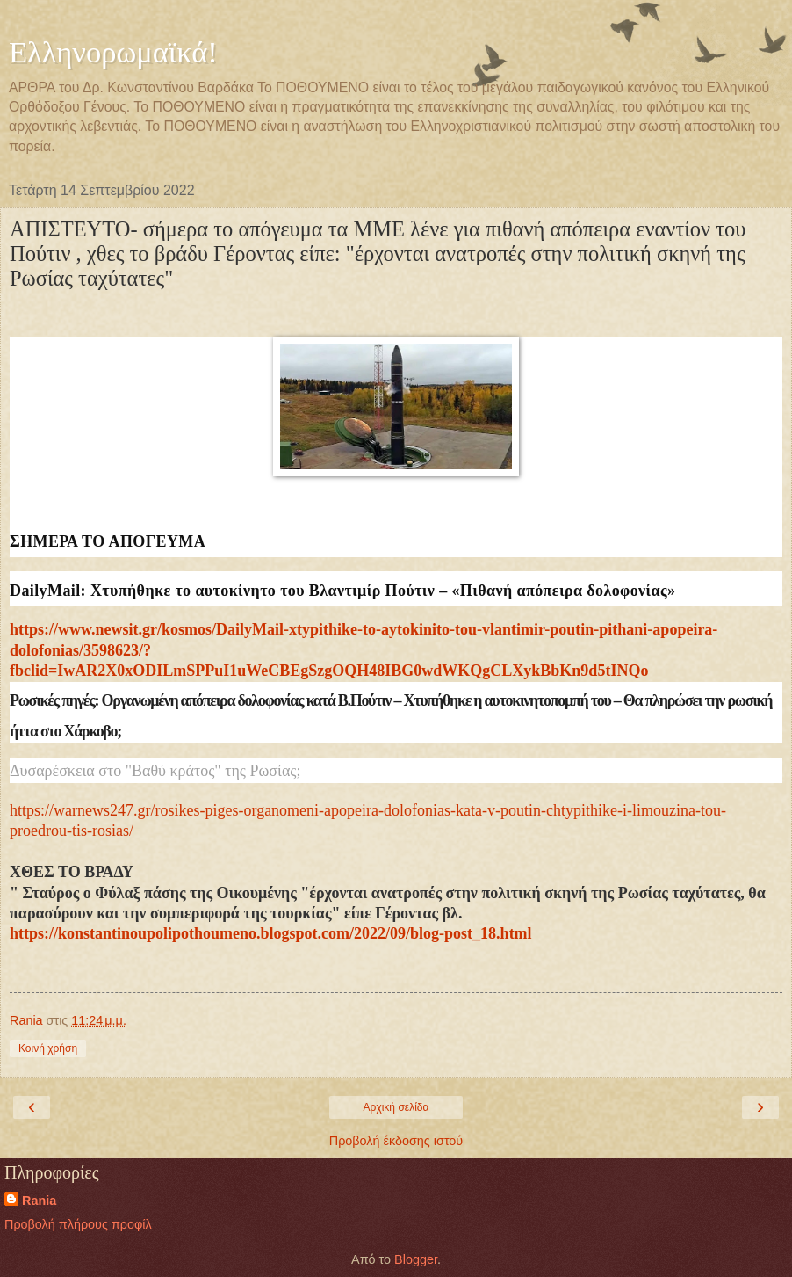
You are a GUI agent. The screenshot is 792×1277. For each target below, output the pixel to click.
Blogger (415, 1259)
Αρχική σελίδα (396, 1107)
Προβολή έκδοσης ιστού (396, 1141)
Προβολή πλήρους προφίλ (78, 1224)
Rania (39, 1201)
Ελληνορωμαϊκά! (113, 52)
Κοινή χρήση (47, 1048)
